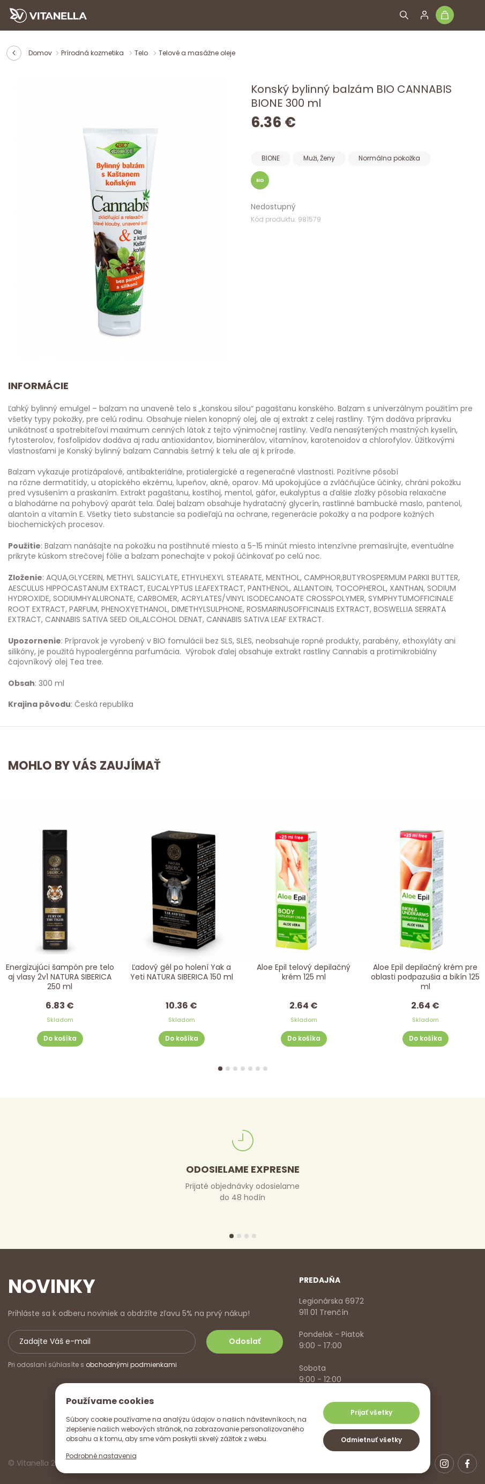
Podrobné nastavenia (101, 1455)
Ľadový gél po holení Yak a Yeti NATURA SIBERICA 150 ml (181, 972)
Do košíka (60, 1038)
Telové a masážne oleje (197, 52)
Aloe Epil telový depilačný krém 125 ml (303, 972)
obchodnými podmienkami (131, 1364)
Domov (40, 52)
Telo (142, 52)
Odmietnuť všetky (371, 1439)
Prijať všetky (371, 1412)
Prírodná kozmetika (93, 52)
